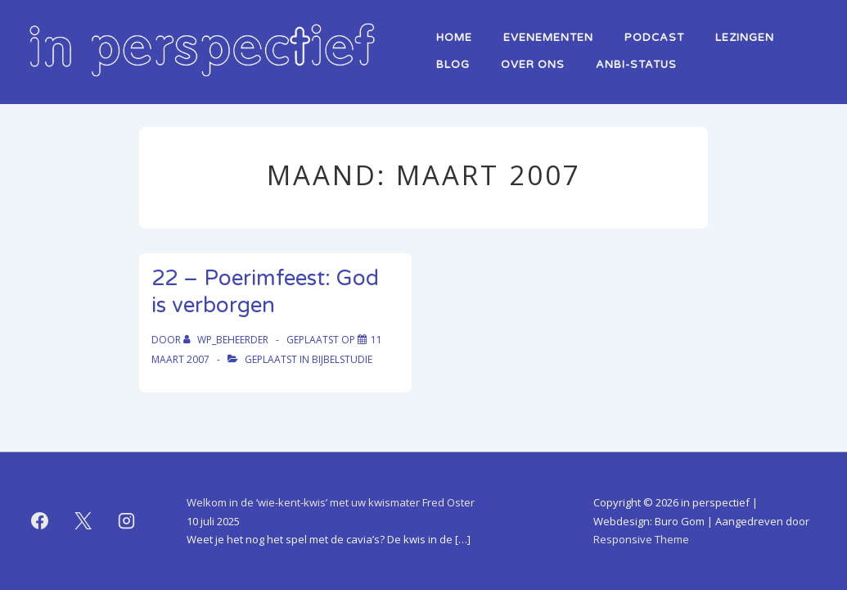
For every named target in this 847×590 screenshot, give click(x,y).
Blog (453, 64)
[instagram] (126, 521)
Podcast (654, 37)
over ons (533, 64)
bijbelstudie (342, 359)
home (454, 37)
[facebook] (40, 521)
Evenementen (548, 37)
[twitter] (83, 521)
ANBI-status (636, 64)
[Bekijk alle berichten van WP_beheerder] (227, 340)
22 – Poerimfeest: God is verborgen (265, 292)
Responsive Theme (641, 539)
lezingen (744, 37)
